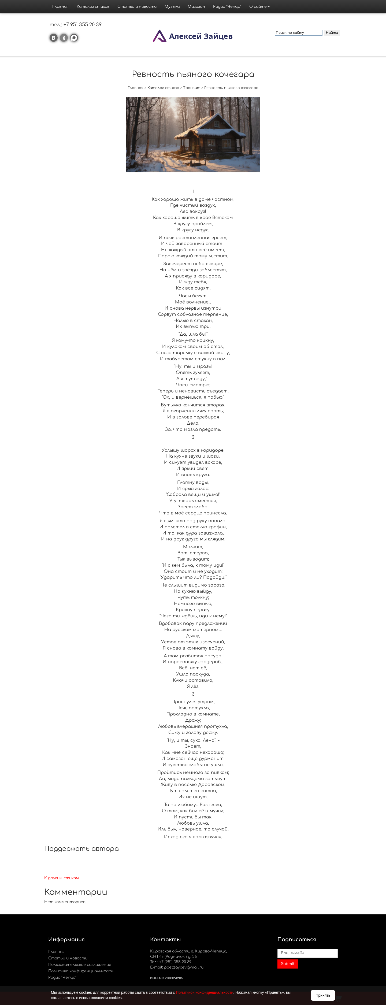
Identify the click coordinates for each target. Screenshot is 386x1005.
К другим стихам (61, 878)
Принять (323, 995)
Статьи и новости (137, 7)
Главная (60, 7)
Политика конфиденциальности (81, 971)
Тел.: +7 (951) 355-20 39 (170, 962)
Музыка (172, 7)
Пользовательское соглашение (79, 965)
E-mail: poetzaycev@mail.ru (176, 967)
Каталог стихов (93, 7)
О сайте (258, 7)
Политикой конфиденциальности (204, 992)
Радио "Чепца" (227, 7)
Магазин (196, 7)
